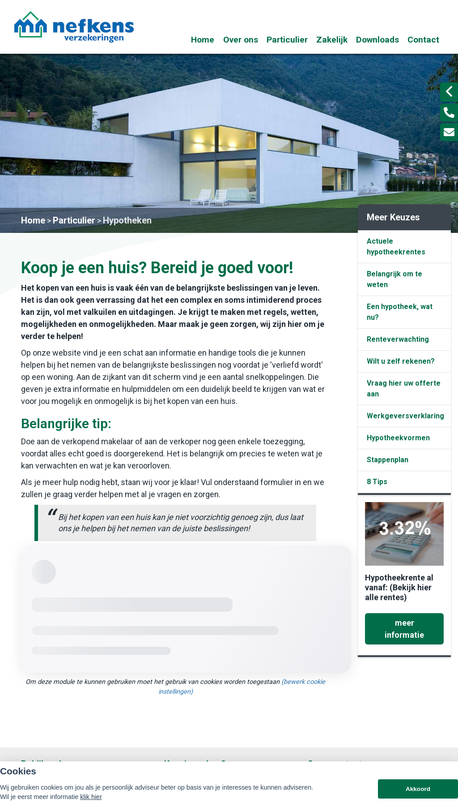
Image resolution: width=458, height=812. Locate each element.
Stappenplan (387, 459)
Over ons (240, 39)
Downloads (377, 39)
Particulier (287, 39)
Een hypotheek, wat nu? (400, 312)
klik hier (91, 796)
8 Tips (377, 481)
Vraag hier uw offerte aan (404, 388)
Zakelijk (332, 39)
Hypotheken (127, 220)
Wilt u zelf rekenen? (401, 361)
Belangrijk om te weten (394, 279)
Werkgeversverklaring (405, 416)
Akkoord (418, 789)
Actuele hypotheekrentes (396, 246)
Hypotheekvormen (398, 438)
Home (202, 39)
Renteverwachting (398, 339)
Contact (423, 39)
